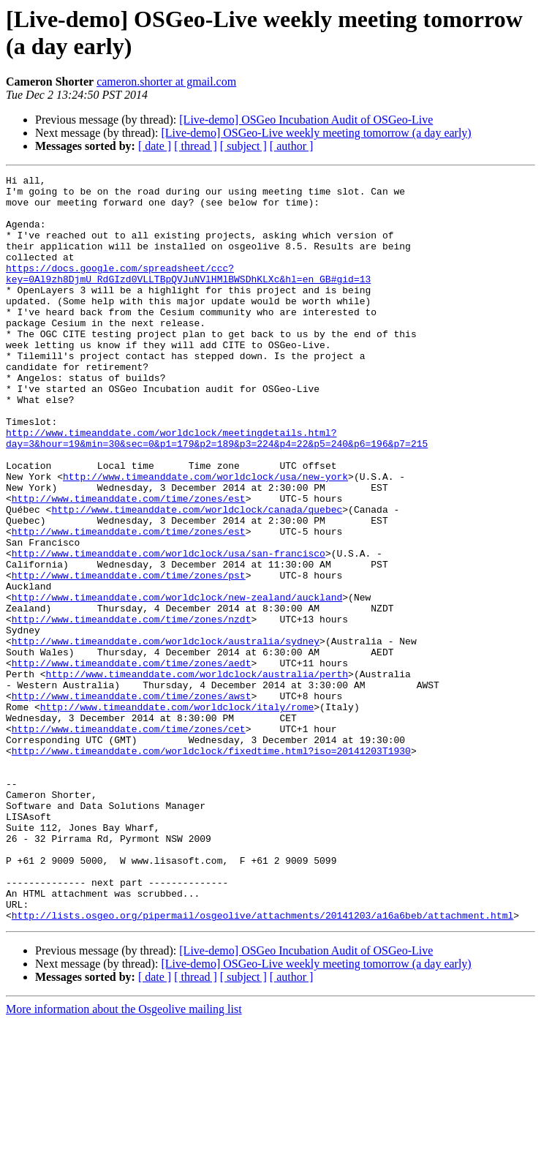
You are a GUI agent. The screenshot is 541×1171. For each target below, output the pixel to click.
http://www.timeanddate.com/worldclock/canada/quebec (196, 577)
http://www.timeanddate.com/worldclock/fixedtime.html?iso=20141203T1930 (211, 866)
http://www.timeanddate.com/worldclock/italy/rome (177, 814)
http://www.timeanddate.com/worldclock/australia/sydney (165, 735)
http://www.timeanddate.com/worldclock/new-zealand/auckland (177, 682)
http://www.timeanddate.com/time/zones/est (129, 564)
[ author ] (292, 146)
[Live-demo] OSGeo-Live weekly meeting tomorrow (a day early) (316, 133)
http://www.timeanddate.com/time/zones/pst (129, 656)
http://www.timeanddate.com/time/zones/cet (129, 840)
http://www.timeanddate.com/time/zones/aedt (131, 761)
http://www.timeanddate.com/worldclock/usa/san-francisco (168, 629)
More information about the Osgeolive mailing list (124, 1158)
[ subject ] (243, 146)
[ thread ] (195, 146)
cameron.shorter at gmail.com (166, 81)
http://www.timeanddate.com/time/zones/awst (131, 800)
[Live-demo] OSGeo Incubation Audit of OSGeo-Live (306, 119)
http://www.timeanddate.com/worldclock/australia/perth (197, 774)
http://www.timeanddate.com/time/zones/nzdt (131, 708)
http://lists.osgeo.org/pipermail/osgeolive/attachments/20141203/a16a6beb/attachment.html (262, 1064)
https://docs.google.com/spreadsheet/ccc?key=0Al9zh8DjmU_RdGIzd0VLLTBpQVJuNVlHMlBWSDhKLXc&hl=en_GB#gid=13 (188, 294)
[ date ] (154, 146)
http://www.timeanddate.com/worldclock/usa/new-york (205, 537)
